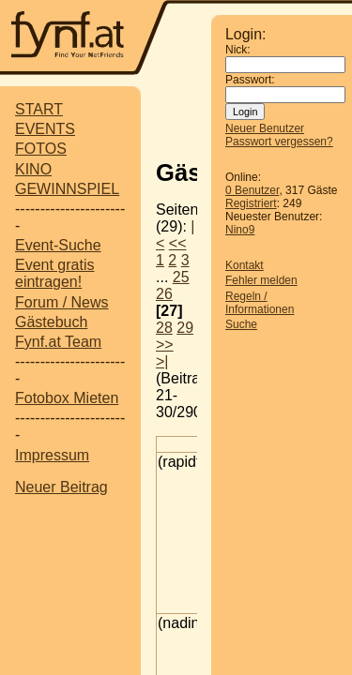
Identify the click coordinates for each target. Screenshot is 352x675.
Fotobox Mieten (66, 398)
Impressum (52, 455)
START (39, 109)
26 (164, 294)
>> (165, 344)
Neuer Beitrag (61, 487)
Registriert (251, 203)
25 (181, 277)
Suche (241, 324)
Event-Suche (58, 245)
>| (162, 361)
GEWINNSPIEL (67, 189)
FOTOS (41, 149)
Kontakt (244, 265)
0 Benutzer (252, 190)
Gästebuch (51, 322)
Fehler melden (261, 280)
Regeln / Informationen (259, 303)
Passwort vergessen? (279, 141)
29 (184, 328)
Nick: (238, 49)
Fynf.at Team (58, 342)
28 (164, 328)
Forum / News (62, 302)
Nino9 (239, 229)
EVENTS (45, 129)
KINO (33, 169)
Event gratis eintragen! (54, 273)
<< (178, 243)
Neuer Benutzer (264, 128)
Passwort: (250, 79)
